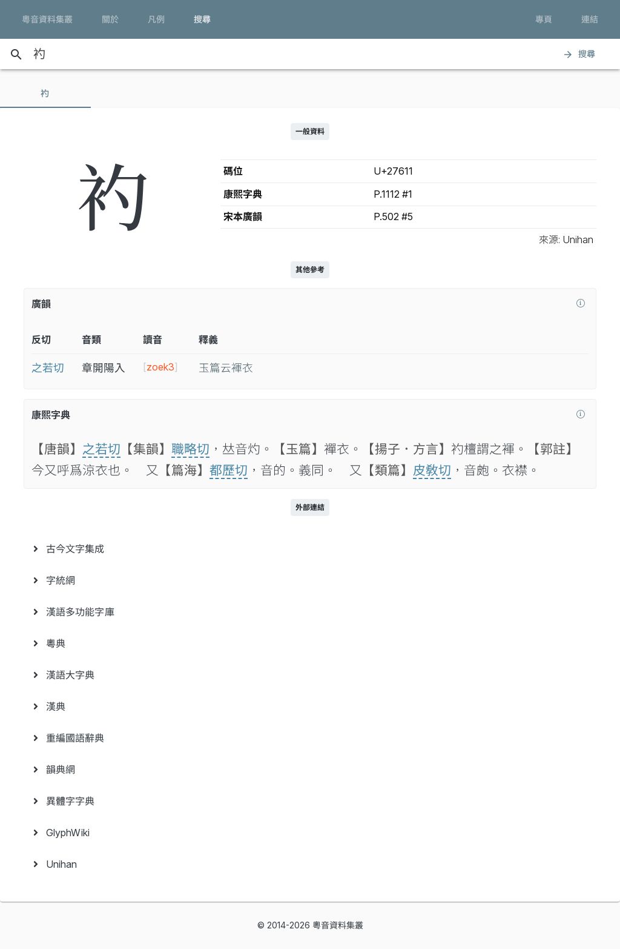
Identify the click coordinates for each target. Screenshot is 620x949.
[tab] (45, 93)
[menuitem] (310, 548)
